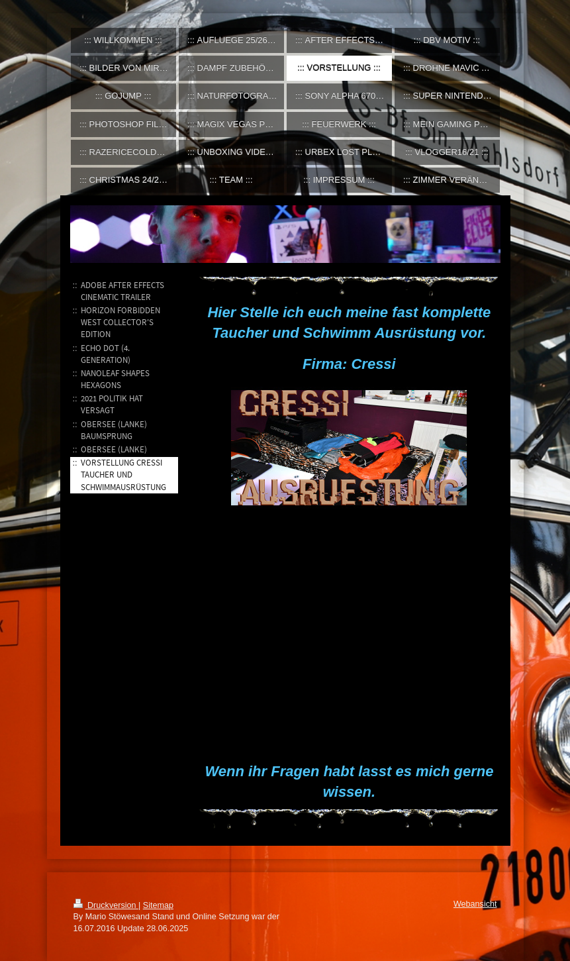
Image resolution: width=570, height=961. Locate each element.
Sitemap (158, 905)
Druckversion (105, 905)
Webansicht (475, 904)
